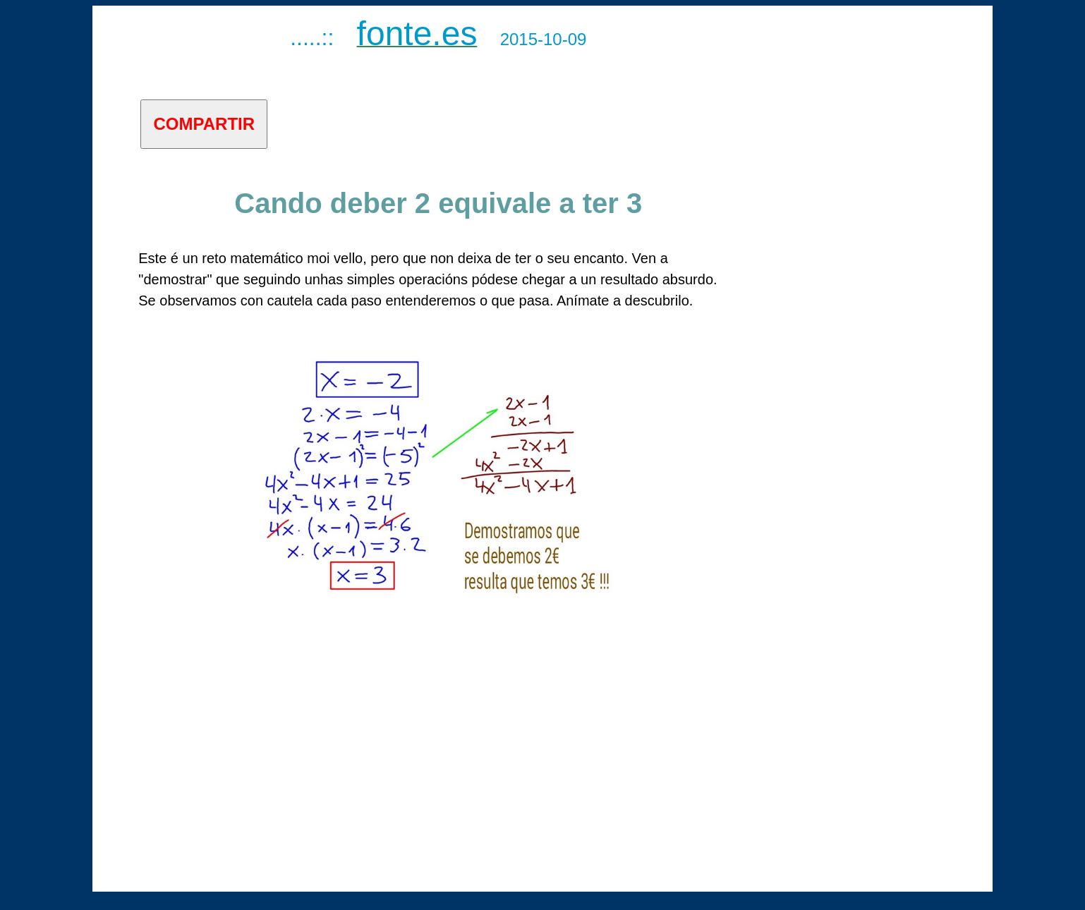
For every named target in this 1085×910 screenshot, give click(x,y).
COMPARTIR (204, 123)
